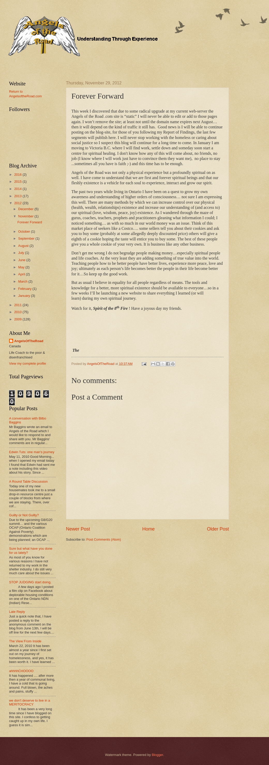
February (25, 289)
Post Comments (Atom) (103, 539)
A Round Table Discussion (28, 481)
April (22, 274)
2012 (18, 203)
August (23, 246)
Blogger (157, 755)
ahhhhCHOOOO (21, 671)
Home (148, 529)
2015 (18, 181)
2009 (18, 319)
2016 (18, 174)
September (26, 238)
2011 (18, 305)
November (26, 216)
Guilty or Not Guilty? (24, 515)
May (21, 267)
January (24, 296)
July (21, 253)
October (24, 231)
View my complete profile (27, 363)
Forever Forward (29, 222)
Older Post (218, 529)
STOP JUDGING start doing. (30, 582)
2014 (18, 189)
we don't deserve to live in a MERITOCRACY (29, 702)
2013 (18, 196)
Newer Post (78, 529)
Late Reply (17, 612)
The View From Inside (25, 641)
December (26, 209)
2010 (18, 312)
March (23, 281)
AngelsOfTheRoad (28, 341)
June (22, 260)
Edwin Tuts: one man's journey (31, 452)
